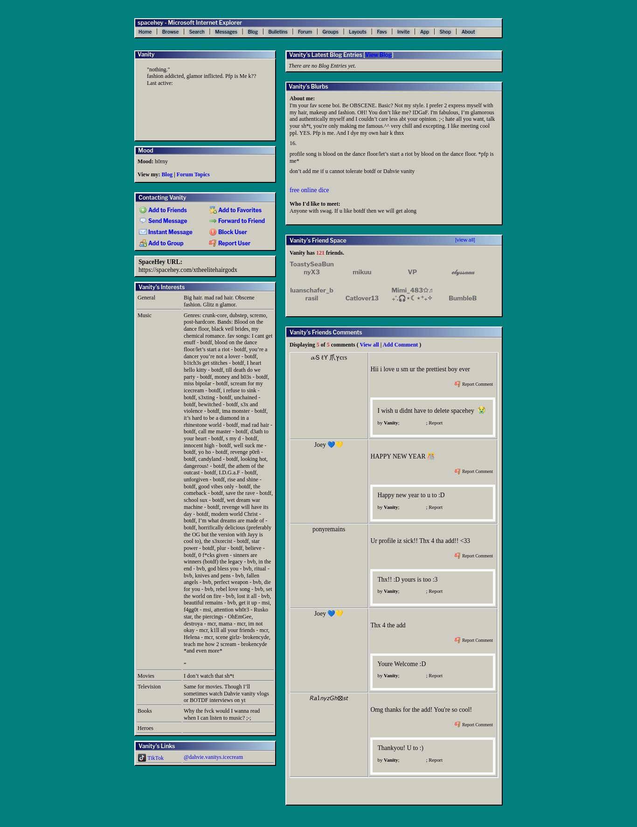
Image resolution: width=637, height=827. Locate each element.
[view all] (465, 240)
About (468, 32)
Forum (305, 32)
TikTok (151, 758)
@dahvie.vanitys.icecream (213, 757)
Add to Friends (163, 210)
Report (436, 422)
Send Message (163, 221)
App (424, 32)
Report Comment (474, 384)
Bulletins (277, 32)
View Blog (378, 54)
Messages (226, 32)
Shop (445, 32)
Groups (331, 32)
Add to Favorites (235, 210)
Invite (403, 32)
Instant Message (166, 232)
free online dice (309, 190)
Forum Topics (193, 174)
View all (369, 344)
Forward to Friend (237, 221)
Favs (382, 32)
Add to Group (161, 243)
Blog (253, 32)
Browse (170, 32)
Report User (229, 243)
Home (145, 32)
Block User (228, 232)
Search (197, 32)
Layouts (358, 32)
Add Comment (400, 344)
